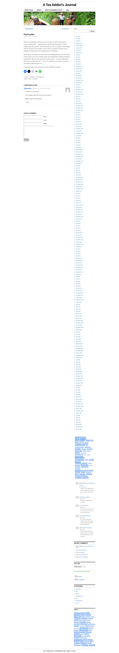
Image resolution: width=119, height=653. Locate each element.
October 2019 (79, 82)
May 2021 (78, 59)
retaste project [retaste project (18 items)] (80, 458)
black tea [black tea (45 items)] (89, 440)
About (39, 10)
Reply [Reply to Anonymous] (49, 88)
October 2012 (79, 242)
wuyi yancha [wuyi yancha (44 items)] (80, 474)
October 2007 (79, 380)
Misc (77, 591)
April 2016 (78, 145)
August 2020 (79, 71)
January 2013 (79, 235)
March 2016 (78, 147)
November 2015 (79, 156)
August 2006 (79, 413)
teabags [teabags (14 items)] (77, 465)
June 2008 (78, 362)
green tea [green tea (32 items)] (78, 450)
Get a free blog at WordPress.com (54, 651)
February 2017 (79, 124)
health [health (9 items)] (84, 451)
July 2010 (78, 304)
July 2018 (78, 96)
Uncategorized (79, 600)
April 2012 (78, 256)
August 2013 (79, 219)
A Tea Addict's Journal (59, 5)
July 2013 (78, 221)
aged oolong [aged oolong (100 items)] (80, 438)
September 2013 (79, 216)
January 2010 (79, 318)
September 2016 (79, 133)
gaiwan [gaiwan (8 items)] (84, 449)
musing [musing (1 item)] (88, 454)
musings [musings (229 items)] (79, 456)
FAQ (67, 10)
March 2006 (78, 424)
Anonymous (27, 88)
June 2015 (78, 168)
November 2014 (79, 184)
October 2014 (79, 186)
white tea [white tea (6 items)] (88, 472)
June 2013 (78, 223)
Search (75, 28)
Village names (88, 515)
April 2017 (78, 119)
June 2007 (78, 390)
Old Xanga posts (40, 77)
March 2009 (78, 341)
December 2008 (79, 348)
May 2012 (78, 253)
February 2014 (79, 205)
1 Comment (34, 36)
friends (29, 78)
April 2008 (78, 367)
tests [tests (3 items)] (90, 465)
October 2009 (79, 325)
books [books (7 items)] (76, 442)
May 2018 (78, 98)
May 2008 (78, 364)
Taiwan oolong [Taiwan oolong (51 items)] (81, 463)
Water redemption (88, 527)
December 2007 (79, 376)
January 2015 (79, 179)
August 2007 (79, 385)
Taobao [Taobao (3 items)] (90, 463)
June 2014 (78, 195)
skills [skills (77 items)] (91, 459)
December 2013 (79, 209)
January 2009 (79, 346)
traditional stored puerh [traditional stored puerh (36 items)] (84, 470)
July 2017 (78, 112)
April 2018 (78, 101)
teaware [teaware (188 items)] (85, 465)
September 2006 (79, 410)
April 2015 (78, 172)
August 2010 (79, 302)
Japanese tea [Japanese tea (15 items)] (79, 454)
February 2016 (79, 149)
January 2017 (79, 126)
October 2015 (79, 158)
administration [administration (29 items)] (80, 437)
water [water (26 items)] (83, 472)
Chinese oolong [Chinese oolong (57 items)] (81, 443)
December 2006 (79, 403)
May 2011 (78, 281)
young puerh (35, 78)
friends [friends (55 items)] (78, 449)
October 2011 (79, 269)
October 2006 (79, 408)
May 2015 (78, 170)
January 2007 (79, 401)
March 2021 (78, 64)
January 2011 (79, 290)
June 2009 (78, 334)
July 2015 (78, 165)
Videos (77, 603)
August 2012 (79, 246)
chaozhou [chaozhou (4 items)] (81, 442)
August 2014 (79, 191)
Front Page (29, 10)
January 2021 (79, 68)
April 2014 (78, 200)
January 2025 (79, 43)
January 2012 (79, 262)
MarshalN (81, 497)
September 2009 (79, 327)
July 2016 (78, 138)
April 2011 (78, 283)
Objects (77, 593)
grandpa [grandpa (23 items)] (89, 449)
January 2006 (79, 429)
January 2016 (79, 151)
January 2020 (79, 78)
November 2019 (79, 80)
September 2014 (79, 188)
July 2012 (78, 249)
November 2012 (79, 239)
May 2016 (78, 142)
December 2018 (79, 89)
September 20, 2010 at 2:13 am (39, 88)
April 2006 (78, 422)
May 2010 (78, 309)
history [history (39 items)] (77, 452)
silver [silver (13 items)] (86, 460)
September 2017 (79, 110)
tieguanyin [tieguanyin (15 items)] (84, 467)
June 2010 (78, 306)
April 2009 (78, 339)
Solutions (88, 497)
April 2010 (78, 311)
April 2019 (78, 87)
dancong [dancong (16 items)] (88, 447)
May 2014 (78, 198)
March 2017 (78, 121)
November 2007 (79, 378)
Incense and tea (29, 28)
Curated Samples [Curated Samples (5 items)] (79, 447)
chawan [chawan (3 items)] (87, 442)
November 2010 (79, 295)
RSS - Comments (79, 579)
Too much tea (65, 28)
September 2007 (79, 383)
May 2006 (78, 420)
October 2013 (79, 214)
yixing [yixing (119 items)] (89, 474)
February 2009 (79, 343)
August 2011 (79, 274)
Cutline (73, 651)
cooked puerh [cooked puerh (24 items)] (80, 445)
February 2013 (79, 232)
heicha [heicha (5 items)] (89, 451)
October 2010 (79, 297)
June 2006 (78, 417)
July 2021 (78, 54)
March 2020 (78, 75)
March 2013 (78, 230)
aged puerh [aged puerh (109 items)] (80, 440)
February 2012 (79, 260)
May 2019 (78, 84)
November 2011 (79, 267)
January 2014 (79, 207)
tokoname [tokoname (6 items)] (77, 468)
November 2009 (79, 323)
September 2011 (79, 272)
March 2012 (78, 258)
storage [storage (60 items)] (78, 461)
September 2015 (79, 161)
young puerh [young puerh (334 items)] (82, 477)
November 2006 (79, 406)
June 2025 (78, 38)
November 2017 (79, 108)
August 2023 (79, 48)
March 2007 (78, 397)
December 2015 (79, 154)
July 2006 (78, 415)
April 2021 (78, 61)
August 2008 (79, 357)
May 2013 (78, 225)
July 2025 (78, 36)
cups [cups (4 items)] (87, 445)
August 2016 (79, 135)
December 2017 (79, 105)
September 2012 (79, 244)
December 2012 (79, 237)
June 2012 (78, 251)
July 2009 (78, 332)
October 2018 (79, 91)
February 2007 (79, 399)
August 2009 (79, 330)
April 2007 (78, 394)
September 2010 (79, 299)
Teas (77, 598)
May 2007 (78, 392)
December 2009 (79, 320)
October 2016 (79, 131)
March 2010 (78, 313)
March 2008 (78, 369)
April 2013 (78, 228)
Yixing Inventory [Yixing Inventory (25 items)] (81, 475)
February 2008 (79, 371)
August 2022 (79, 52)
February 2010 (79, 316)
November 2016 (79, 128)
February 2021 (79, 66)
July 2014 (78, 193)
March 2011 (78, 286)
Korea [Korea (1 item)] (85, 454)
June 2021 (78, 57)
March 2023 (78, 50)
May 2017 (78, 117)
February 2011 (79, 288)
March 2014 (78, 202)
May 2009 (78, 336)
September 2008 (79, 355)
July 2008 (78, 360)
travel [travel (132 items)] (77, 472)
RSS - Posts (78, 576)
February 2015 (79, 177)
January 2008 (79, 373)
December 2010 (79, 293)
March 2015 (78, 175)
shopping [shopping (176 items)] (79, 459)
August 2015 (79, 163)
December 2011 (79, 265)
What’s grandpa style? (53, 10)
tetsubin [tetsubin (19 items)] (77, 467)
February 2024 (79, 45)
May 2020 (78, 73)
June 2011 (78, 279)
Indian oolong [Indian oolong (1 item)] (84, 452)
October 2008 (79, 353)
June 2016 (78, 140)
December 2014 (79, 182)
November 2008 (79, 350)
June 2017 (78, 115)
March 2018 (78, 103)
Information (32, 77)
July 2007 (78, 387)
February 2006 (79, 427)
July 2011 (78, 276)
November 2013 (79, 212)
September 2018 (79, 94)
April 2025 (78, 41)
